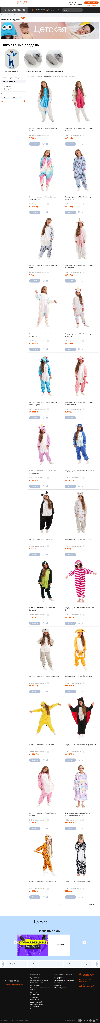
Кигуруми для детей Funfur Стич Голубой (80, 471)
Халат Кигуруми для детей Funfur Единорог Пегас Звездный (77, 814)
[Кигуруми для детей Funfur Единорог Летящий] (45, 238)
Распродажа (52, 10)
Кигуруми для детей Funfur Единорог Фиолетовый (43, 472)
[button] (16, 942)
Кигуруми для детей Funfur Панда (42, 539)
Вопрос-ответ (35, 985)
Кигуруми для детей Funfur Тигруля (42, 882)
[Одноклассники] (10, 993)
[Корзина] (97, 10)
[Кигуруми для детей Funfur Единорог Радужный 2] (45, 307)
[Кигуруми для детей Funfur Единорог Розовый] (81, 101)
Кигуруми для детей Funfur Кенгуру (78, 676)
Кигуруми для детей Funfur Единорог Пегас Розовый (79, 403)
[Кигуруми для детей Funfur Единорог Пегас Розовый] (81, 375)
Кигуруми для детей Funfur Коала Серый (44, 676)
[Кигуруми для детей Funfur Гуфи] (45, 717)
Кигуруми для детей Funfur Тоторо (78, 539)
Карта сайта (34, 1000)
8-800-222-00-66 (72, 3)
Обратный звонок (91, 3)
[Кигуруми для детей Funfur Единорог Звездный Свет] (45, 170)
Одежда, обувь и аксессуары (11, 78)
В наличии (7, 86)
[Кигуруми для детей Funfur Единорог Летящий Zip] (81, 170)
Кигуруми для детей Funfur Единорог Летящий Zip (79, 198)
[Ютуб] (13, 993)
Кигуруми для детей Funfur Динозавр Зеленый (43, 609)
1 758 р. (32, 138)
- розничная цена (37, 135)
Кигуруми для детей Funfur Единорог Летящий (43, 267)
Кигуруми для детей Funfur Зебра (77, 882)
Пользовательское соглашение (36, 1005)
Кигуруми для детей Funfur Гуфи (41, 745)
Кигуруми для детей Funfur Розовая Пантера (42, 814)
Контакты (33, 992)
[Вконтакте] (6, 993)
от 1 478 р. (69, 617)
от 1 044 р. (70, 823)
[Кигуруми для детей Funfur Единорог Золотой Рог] (81, 238)
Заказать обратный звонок (14, 985)
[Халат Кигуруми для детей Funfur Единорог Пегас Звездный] (81, 786)
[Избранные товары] (90, 10)
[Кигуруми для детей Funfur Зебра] (81, 854)
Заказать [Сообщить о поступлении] (35, 144)
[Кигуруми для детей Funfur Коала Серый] (45, 649)
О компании (34, 995)
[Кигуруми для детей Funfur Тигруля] (45, 854)
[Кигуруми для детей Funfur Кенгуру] (81, 649)
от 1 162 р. (69, 138)
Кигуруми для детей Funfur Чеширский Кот (79, 609)
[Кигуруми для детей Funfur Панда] (45, 512)
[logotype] (6, 3)
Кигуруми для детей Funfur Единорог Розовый (79, 130)
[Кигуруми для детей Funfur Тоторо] (81, 512)
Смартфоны (58, 978)
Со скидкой (7, 89)
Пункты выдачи (35, 978)
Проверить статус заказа (39, 980)
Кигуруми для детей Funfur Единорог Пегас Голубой (43, 403)
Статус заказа (91, 5)
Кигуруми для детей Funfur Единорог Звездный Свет (43, 198)
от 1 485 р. (34, 206)
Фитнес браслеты (60, 988)
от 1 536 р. (34, 686)
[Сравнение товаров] (86, 10)
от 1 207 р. (34, 754)
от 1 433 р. (69, 480)
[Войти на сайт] (93, 10)
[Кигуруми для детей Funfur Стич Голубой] (81, 444)
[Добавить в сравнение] (47, 144)
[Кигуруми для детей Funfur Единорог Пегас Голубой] (45, 375)
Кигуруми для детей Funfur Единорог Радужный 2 (43, 335)
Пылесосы (58, 983)
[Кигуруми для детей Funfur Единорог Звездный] (81, 307)
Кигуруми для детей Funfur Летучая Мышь (81, 745)
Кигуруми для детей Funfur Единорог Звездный (79, 335)
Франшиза (34, 997)
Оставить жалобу (36, 1002)
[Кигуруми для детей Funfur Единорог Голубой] (45, 101)
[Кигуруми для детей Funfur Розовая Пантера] (45, 786)
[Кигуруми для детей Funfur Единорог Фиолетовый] (45, 444)
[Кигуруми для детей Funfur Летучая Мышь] (81, 717)
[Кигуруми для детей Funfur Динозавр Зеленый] (45, 581)
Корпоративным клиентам (39, 1009)
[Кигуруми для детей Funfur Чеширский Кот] (81, 581)
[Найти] (81, 10)
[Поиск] (72, 10)
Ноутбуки (57, 985)
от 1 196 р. (69, 275)
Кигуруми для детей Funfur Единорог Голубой (43, 130)
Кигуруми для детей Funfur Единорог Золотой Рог (79, 267)
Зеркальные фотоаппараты (64, 980)
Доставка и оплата (37, 983)
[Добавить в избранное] (43, 144)
